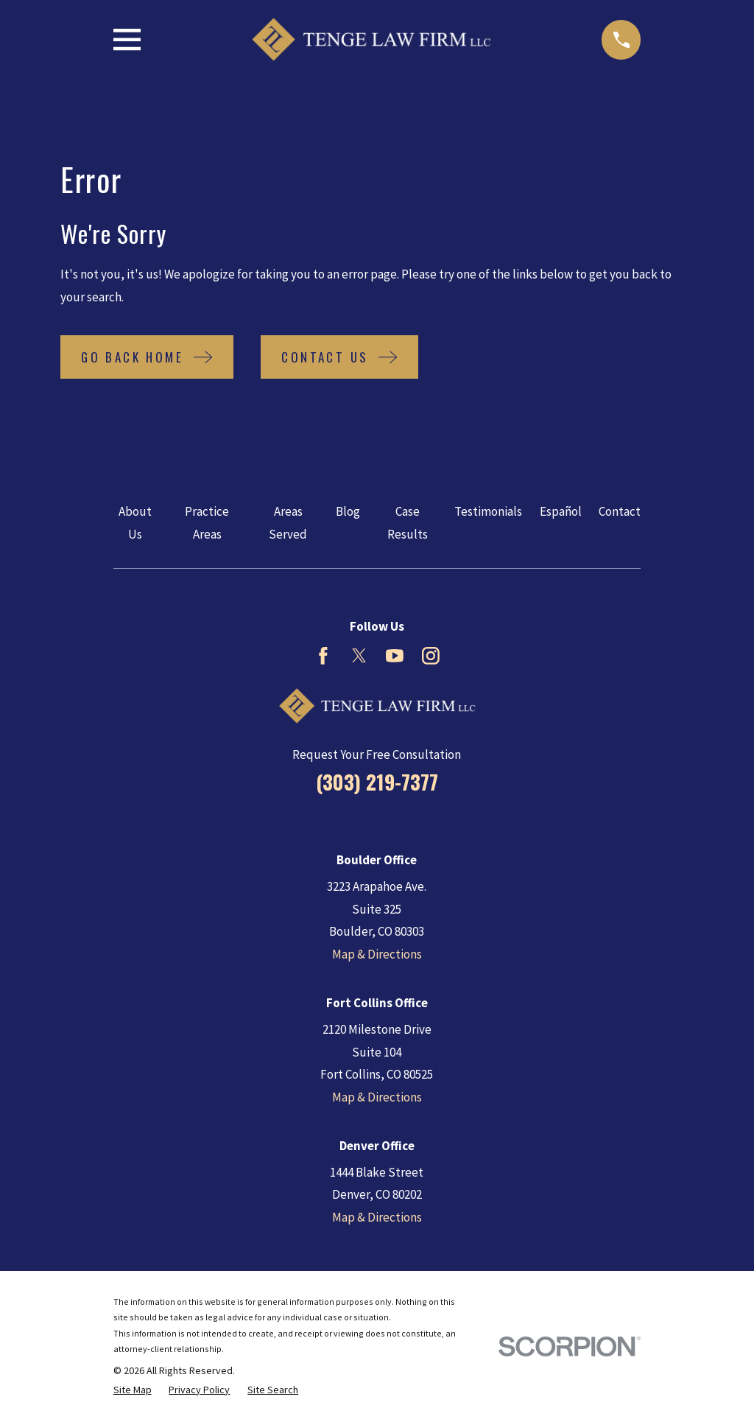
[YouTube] (395, 656)
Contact (620, 511)
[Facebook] (323, 656)
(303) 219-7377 (377, 781)
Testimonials (488, 511)
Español (561, 511)
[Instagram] (431, 656)
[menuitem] (132, 1390)
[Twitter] (359, 656)
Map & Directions (377, 954)
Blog (348, 511)
